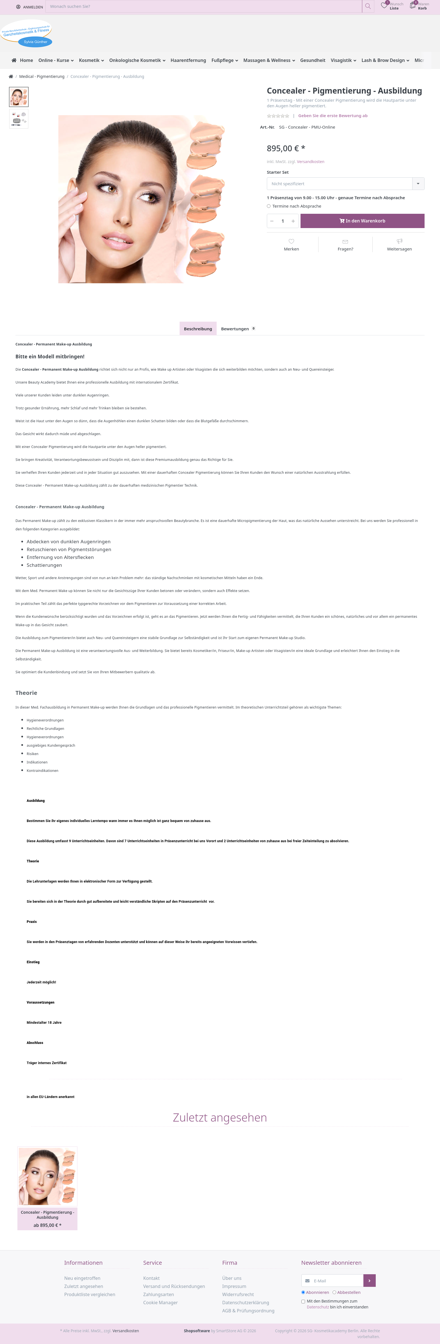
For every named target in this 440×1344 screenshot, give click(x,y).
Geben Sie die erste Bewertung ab (333, 115)
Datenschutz (318, 1307)
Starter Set (278, 172)
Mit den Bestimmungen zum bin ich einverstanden (337, 1304)
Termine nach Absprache (296, 206)
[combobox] (346, 183)
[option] (142, 199)
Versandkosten (310, 161)
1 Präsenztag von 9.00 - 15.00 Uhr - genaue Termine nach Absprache (336, 197)
